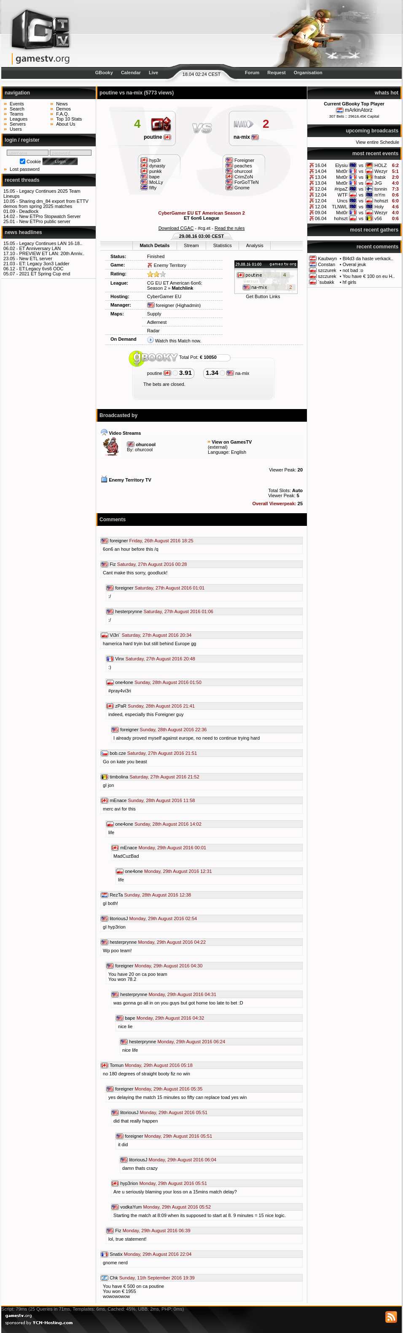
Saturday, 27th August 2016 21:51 (162, 753)
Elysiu (341, 165)
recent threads (22, 180)
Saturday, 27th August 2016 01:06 (178, 611)
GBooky (104, 72)
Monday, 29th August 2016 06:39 (157, 1230)
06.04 (321, 218)
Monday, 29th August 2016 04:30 (169, 965)
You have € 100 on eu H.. (369, 276)
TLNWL (339, 206)
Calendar (131, 72)
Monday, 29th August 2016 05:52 (177, 1206)
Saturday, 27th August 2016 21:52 (164, 776)
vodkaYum (131, 1206)
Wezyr (380, 171)
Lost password (25, 169)
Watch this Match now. (178, 340)
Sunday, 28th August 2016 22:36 (173, 729)
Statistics (222, 245)
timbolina (119, 776)
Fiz (113, 564)
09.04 (321, 212)
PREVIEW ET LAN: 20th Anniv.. (51, 253)
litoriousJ (119, 918)
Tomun (117, 1065)
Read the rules (230, 228)
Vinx (119, 658)
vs (361, 165)
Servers (18, 124)
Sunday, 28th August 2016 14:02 (168, 824)
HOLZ (380, 165)
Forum (252, 72)
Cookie (34, 161)
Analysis (254, 245)
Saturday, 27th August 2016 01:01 (170, 587)
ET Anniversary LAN (40, 248)
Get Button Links (263, 296)
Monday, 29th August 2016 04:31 (182, 994)
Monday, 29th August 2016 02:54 (163, 918)
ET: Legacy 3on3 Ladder (44, 263)
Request (276, 72)
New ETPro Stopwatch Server (50, 216)
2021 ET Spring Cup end (44, 273)
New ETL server (35, 258)
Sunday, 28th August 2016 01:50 (168, 682)
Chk (114, 1277)
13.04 (321, 177)
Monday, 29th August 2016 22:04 (158, 1254)
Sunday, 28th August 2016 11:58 (161, 800)
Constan (326, 264)
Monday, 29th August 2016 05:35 (169, 1088)
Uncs (342, 200)
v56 (378, 218)
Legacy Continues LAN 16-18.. (50, 243)
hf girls (349, 282)
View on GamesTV (232, 441)
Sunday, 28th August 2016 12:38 (157, 894)
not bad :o (353, 270)
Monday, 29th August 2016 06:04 (183, 1159)
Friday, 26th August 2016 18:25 (161, 540)
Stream (191, 245)
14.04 (321, 171)
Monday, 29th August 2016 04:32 (170, 1018)
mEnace (118, 800)
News (62, 103)
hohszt (381, 200)
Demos (63, 108)
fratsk (380, 177)
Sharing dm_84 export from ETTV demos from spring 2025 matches (46, 204)
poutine (157, 137)
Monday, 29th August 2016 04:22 (172, 942)
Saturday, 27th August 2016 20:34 (157, 635)
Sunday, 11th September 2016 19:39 (157, 1277)
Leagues (18, 118)
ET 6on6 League (201, 218)
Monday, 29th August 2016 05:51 (174, 1112)
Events (17, 103)
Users (16, 129)
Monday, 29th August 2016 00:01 (173, 847)
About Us (65, 124)
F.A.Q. (62, 113)
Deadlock (28, 211)
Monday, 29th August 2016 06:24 (191, 1041)
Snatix (116, 1254)
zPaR (120, 705)
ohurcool (144, 449)
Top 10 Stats (69, 118)
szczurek (327, 270)
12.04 (321, 188)
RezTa (116, 894)
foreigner (160, 305)
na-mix (246, 137)
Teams (16, 113)
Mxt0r (342, 171)
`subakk (326, 282)
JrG (378, 183)
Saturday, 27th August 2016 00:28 (152, 564)
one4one (124, 682)
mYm (379, 194)
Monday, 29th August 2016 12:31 (178, 871)
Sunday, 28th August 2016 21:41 (161, 705)
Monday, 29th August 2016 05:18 (159, 1065)
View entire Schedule (377, 142)
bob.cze (118, 753)
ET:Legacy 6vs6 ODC (41, 268)
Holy (379, 206)
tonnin (380, 188)
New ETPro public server (44, 221)
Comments (112, 519)
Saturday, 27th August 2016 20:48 (160, 658)
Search (17, 108)
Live (153, 72)
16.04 (321, 165)
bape (130, 1018)
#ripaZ (340, 188)
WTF (343, 194)
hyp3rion (129, 1183)
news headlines (23, 232)
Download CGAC (176, 228)
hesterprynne (128, 611)
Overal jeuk (354, 264)
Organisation (308, 72)
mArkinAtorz (358, 110)
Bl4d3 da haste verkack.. (368, 258)
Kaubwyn (327, 258)
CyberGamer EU (164, 296)
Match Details (154, 245)
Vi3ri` (115, 635)
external (218, 447)
